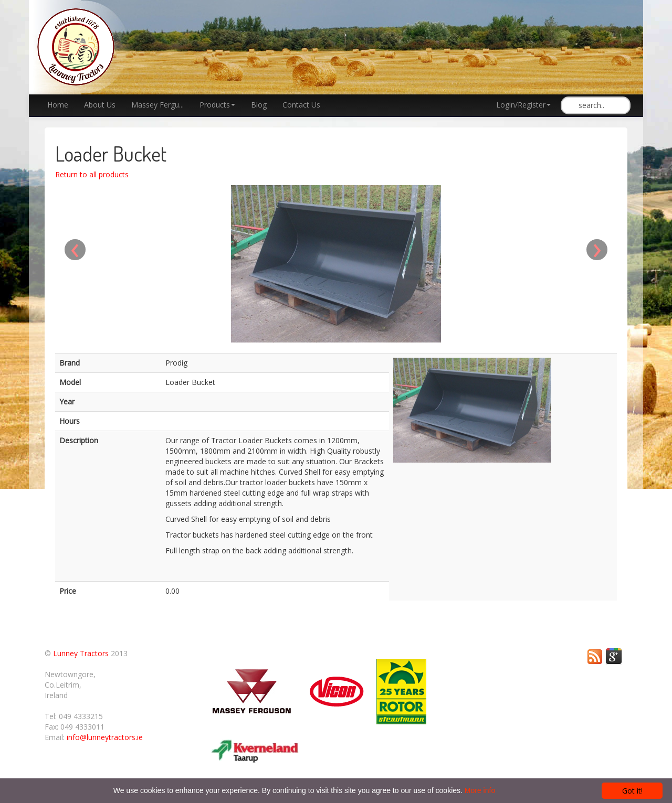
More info (480, 790)
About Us (100, 105)
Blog (259, 105)
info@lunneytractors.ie (105, 737)
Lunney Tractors (81, 653)
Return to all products (92, 174)
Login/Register (523, 105)
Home (57, 105)
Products (217, 105)
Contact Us (301, 105)
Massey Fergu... (157, 105)
